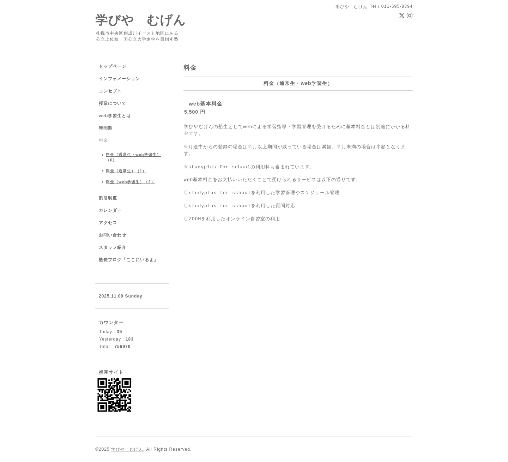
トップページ (112, 66)
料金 (103, 140)
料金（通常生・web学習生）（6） (133, 157)
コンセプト (110, 91)
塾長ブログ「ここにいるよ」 (128, 259)
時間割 (106, 128)
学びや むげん (140, 20)
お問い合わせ (112, 235)
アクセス (108, 222)
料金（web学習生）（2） (130, 182)
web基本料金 (206, 104)
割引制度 (108, 198)
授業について (112, 103)
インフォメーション (119, 78)
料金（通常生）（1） (126, 171)
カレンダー (110, 210)
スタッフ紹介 (112, 247)
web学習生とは (115, 115)
